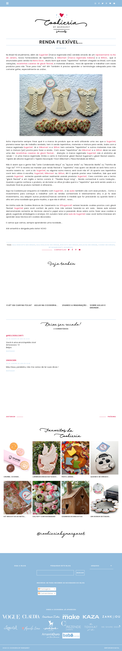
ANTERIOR (10, 417)
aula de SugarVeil (76, 214)
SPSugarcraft (66, 205)
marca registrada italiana (81, 57)
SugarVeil (43, 55)
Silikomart (62, 57)
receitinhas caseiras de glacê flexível (35, 63)
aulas (72, 191)
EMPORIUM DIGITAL (111, 648)
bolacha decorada (88, 245)
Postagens (44, 589)
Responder (10, 351)
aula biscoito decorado (23, 245)
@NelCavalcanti (15, 336)
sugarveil (68, 247)
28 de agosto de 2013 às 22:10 (18, 339)
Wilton (104, 57)
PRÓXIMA (112, 417)
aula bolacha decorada (47, 245)
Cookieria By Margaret (19, 648)
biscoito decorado (69, 245)
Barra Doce (38, 60)
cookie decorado (106, 245)
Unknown (11, 360)
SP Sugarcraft (56, 247)
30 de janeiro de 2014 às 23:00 (18, 363)
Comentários (45, 593)
